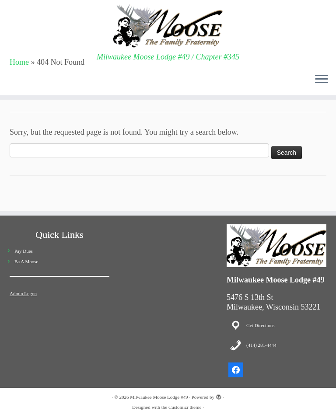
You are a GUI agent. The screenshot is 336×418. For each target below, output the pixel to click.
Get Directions (260, 325)
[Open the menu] (321, 79)
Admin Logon (23, 293)
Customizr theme (184, 407)
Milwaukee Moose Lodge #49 (159, 397)
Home (19, 62)
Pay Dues (23, 251)
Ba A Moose (26, 261)
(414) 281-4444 (261, 345)
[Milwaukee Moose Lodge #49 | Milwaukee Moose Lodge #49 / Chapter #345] (168, 26)
